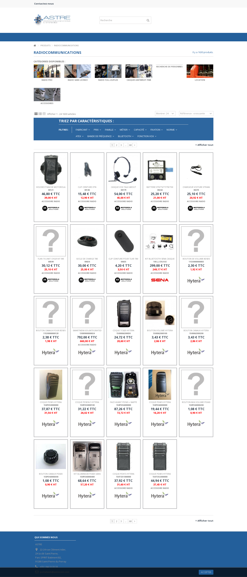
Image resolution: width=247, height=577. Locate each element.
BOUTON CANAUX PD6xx (51, 473)
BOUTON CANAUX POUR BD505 (51, 330)
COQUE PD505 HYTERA (51, 402)
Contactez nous (44, 3)
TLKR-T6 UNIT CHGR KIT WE (51, 258)
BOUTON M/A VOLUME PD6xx (196, 402)
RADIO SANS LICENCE (78, 80)
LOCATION (200, 80)
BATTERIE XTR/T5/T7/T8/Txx (160, 187)
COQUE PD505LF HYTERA (87, 402)
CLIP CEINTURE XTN (87, 187)
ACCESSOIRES (47, 103)
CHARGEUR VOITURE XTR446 (196, 187)
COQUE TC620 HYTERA (123, 330)
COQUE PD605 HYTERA (160, 402)
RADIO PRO (47, 80)
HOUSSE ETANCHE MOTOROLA (50, 187)
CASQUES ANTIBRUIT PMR (139, 80)
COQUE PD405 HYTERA (160, 473)
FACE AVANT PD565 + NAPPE (123, 402)
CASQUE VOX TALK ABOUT (123, 187)
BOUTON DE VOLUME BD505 (196, 258)
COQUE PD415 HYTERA (123, 473)
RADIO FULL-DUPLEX (108, 80)
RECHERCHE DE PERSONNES (169, 66)
